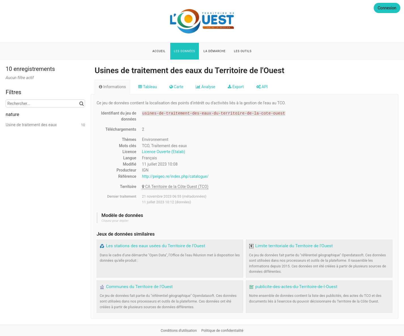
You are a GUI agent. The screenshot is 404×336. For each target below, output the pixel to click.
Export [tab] (236, 86)
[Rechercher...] (45, 103)
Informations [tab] (112, 86)
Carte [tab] (176, 86)
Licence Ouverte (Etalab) (163, 151)
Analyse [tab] (205, 86)
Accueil (158, 51)
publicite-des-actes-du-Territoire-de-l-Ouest (296, 286)
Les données (184, 51)
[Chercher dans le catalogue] (81, 103)
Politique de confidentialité (222, 330)
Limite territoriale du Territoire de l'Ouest (294, 245)
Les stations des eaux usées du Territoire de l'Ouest (155, 245)
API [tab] (262, 86)
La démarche (214, 51)
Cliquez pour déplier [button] (115, 221)
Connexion (387, 8)
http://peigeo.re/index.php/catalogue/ (175, 176)
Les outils (243, 51)
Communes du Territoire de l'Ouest (139, 286)
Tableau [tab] (147, 86)
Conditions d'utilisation (179, 330)
